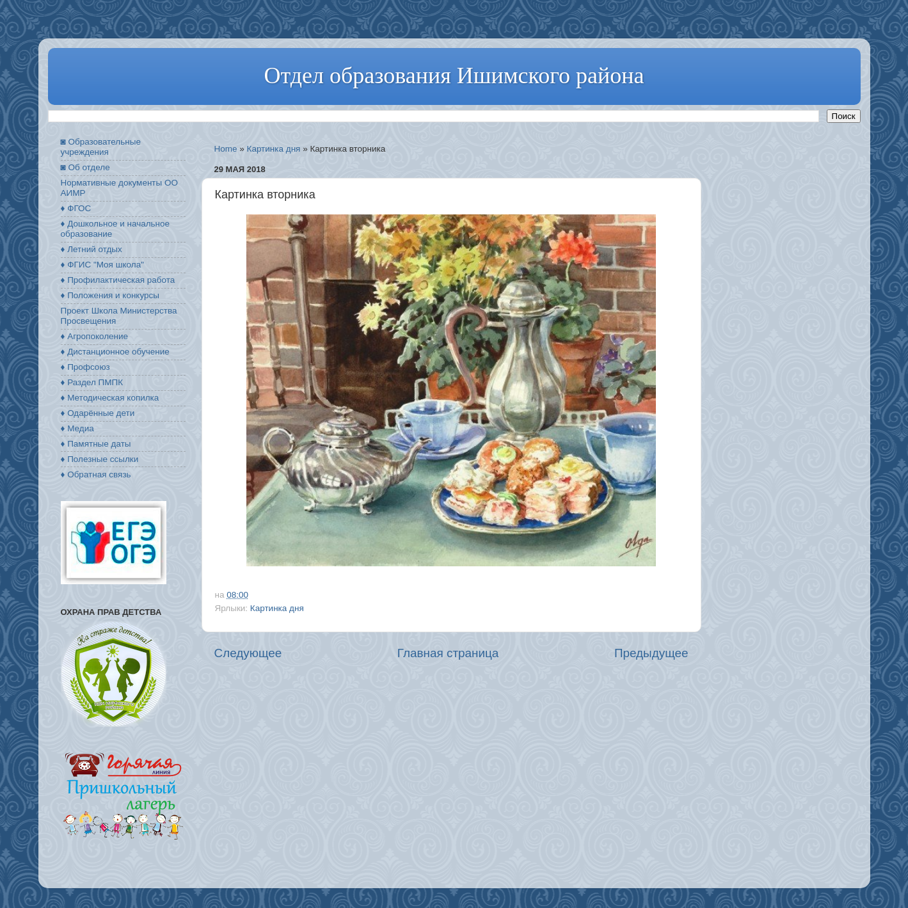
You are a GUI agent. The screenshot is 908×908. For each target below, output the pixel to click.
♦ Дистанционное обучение (115, 351)
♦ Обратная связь (96, 474)
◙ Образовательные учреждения (101, 147)
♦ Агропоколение (95, 336)
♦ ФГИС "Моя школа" (102, 264)
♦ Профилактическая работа (118, 280)
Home (225, 149)
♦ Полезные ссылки (100, 459)
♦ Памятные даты (96, 444)
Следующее (248, 653)
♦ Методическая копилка (110, 397)
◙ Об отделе (85, 167)
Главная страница (448, 653)
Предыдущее (651, 653)
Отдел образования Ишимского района (454, 75)
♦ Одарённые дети (98, 413)
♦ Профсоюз (85, 367)
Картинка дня (274, 149)
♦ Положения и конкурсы (110, 295)
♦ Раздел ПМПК (92, 382)
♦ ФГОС (76, 208)
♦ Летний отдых (91, 249)
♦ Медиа (77, 428)
